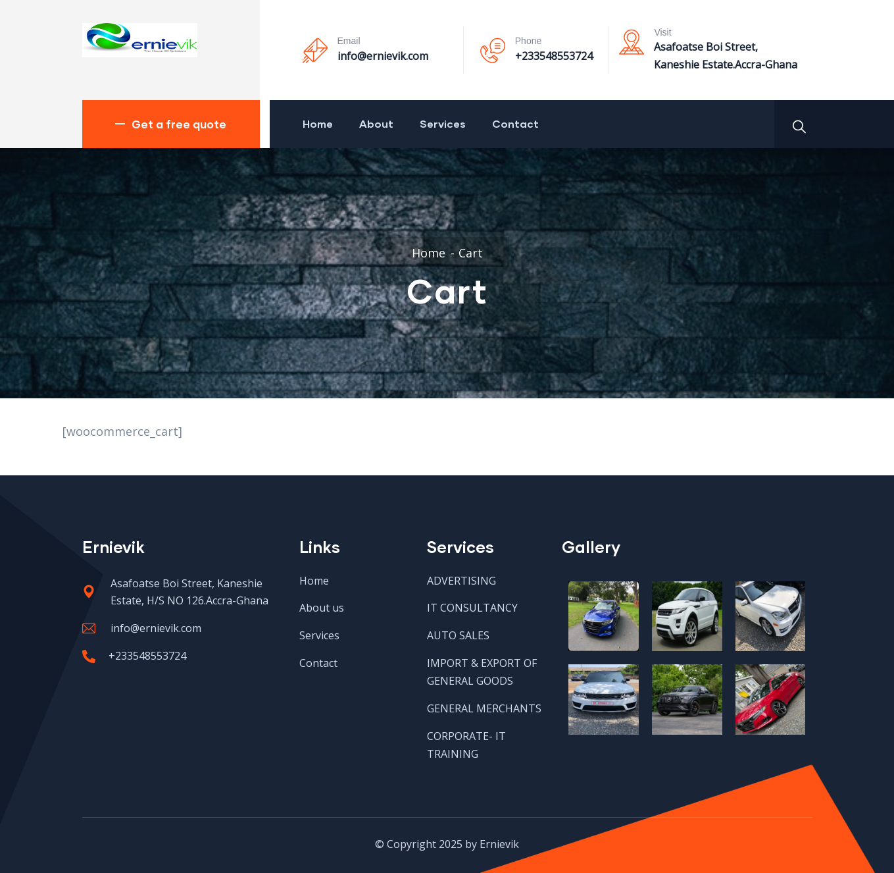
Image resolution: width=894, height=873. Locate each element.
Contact (515, 123)
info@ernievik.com (382, 56)
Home (318, 123)
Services (443, 123)
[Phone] (492, 50)
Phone (528, 41)
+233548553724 (554, 56)
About (376, 123)
